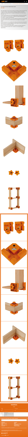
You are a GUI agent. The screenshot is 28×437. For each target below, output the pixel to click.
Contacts (3, 425)
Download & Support (17, 424)
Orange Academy (17, 425)
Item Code (2, 409)
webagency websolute (5, 435)
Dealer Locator (4, 423)
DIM (1, 410)
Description (16, 408)
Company (15, 422)
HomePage (3, 422)
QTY (15, 410)
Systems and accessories (7, 3)
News (15, 423)
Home (2, 3)
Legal (2, 424)
